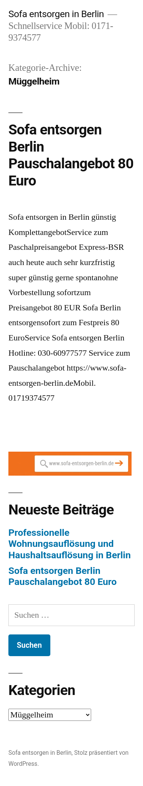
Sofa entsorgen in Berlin (56, 13)
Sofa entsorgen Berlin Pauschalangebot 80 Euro (70, 155)
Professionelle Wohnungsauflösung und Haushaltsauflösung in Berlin (69, 544)
